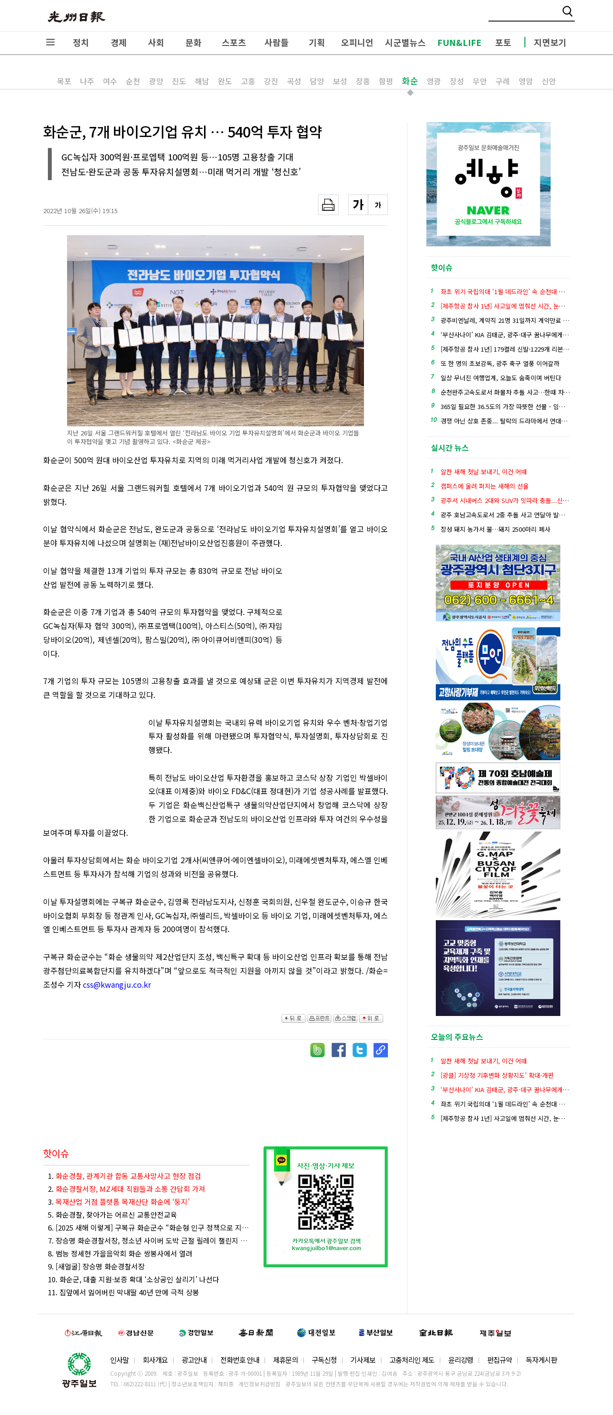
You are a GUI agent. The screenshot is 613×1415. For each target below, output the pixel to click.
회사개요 (155, 1360)
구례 (503, 81)
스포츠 (234, 42)
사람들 (276, 42)
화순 (410, 80)
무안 (480, 81)
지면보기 (550, 42)
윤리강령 (460, 1360)
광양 (156, 81)
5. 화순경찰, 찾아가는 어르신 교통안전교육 (112, 1215)
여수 (110, 81)
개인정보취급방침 (259, 1384)
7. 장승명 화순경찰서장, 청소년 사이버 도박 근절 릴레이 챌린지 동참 (148, 1240)
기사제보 (363, 1360)
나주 (87, 81)
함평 (386, 81)
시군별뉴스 (405, 42)
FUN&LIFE (459, 42)
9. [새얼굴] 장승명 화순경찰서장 (96, 1266)
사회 (156, 42)
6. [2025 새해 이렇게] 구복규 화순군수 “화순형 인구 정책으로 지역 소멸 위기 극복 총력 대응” (148, 1227)
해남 (202, 81)
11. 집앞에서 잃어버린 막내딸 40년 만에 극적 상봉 (123, 1292)
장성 (457, 81)
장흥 (363, 81)
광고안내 (194, 1360)
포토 (503, 42)
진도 (179, 81)
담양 (317, 81)
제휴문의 (285, 1360)
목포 (64, 81)
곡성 (294, 81)
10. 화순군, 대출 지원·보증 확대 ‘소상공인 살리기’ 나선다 (133, 1279)
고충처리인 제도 (411, 1360)
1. (124, 1176)
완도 (225, 81)
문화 (193, 42)
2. (126, 1189)
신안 (549, 81)
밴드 (533, 17)
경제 (119, 42)
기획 (317, 42)
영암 (526, 81)
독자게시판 (541, 1360)
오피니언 (357, 42)
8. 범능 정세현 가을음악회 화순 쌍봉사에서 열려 (120, 1253)
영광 (434, 81)
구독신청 (324, 1360)
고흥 (248, 81)
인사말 (119, 1360)
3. (119, 1202)
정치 (81, 42)
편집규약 (499, 1360)
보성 (340, 81)
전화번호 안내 (239, 1360)
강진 (271, 81)
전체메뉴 (50, 42)
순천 (133, 81)
